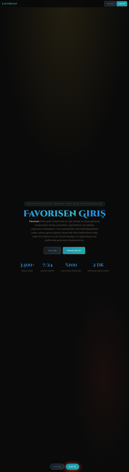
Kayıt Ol (72, 466)
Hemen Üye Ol (74, 251)
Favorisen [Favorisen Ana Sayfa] (9, 3)
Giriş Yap (57, 466)
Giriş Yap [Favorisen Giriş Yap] (110, 4)
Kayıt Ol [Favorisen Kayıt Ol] (122, 4)
